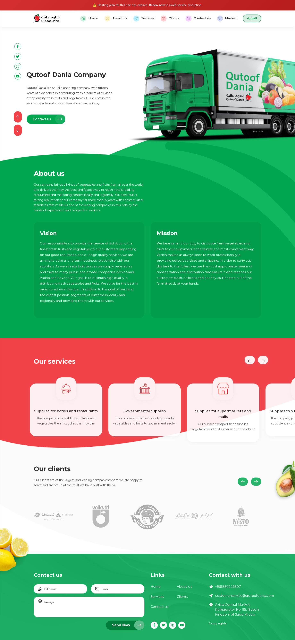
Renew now (157, 5)
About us (115, 19)
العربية (252, 19)
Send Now (128, 625)
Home (89, 19)
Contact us (198, 19)
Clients (170, 19)
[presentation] (18, 117)
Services (143, 19)
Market (227, 19)
